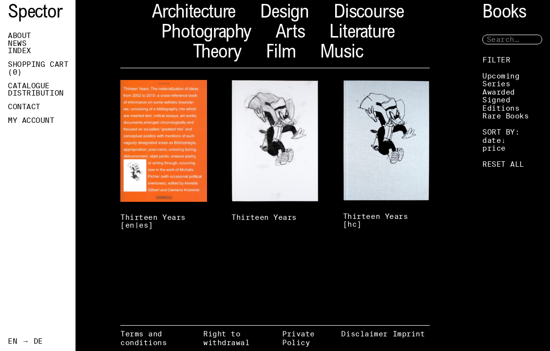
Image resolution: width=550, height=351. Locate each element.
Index (19, 51)
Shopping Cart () (38, 68)
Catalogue (29, 86)
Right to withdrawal (226, 338)
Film (280, 53)
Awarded (498, 92)
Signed (496, 100)
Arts (290, 33)
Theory (217, 53)
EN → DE (25, 341)
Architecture (193, 13)
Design (284, 13)
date (491, 140)
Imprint (409, 334)
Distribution (36, 93)
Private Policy (298, 338)
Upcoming (500, 76)
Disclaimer (364, 334)
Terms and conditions (143, 338)
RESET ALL (503, 164)
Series (496, 83)
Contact (24, 107)
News (17, 43)
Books (504, 13)
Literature (361, 33)
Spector (35, 13)
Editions (500, 108)
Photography (206, 33)
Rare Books (505, 116)
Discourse (368, 13)
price (494, 148)
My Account (31, 120)
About (19, 35)
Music (341, 53)
